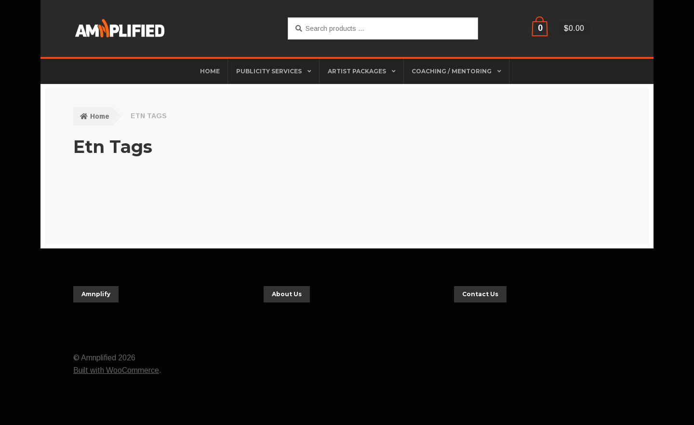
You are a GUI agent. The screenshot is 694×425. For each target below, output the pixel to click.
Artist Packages (357, 71)
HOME (210, 71)
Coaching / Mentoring (452, 71)
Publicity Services (269, 71)
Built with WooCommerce (116, 370)
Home (99, 116)
